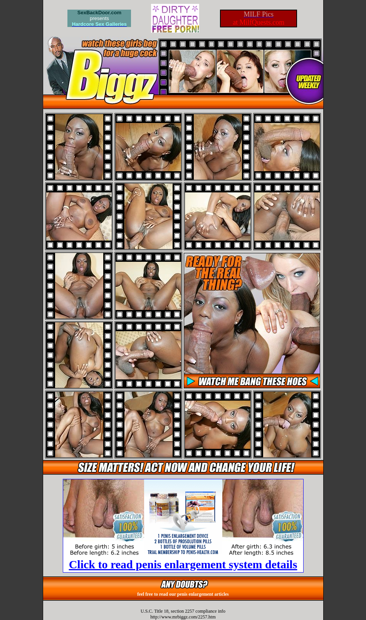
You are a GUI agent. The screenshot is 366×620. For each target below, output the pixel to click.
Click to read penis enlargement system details (183, 564)
